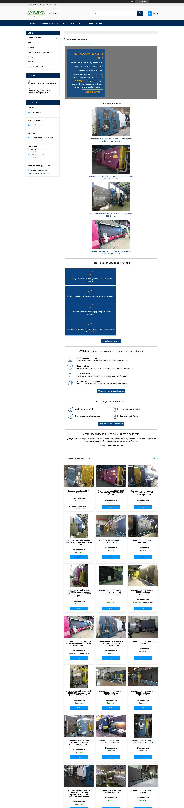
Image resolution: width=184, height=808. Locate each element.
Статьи (31, 47)
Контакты (75, 23)
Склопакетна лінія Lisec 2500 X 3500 (142, 683)
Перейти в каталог (91, 92)
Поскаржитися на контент (87, 805)
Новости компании (28, 790)
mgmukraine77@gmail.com (39, 173)
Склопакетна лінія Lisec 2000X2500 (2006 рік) (111, 683)
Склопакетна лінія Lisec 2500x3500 (111, 734)
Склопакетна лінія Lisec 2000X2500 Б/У (79, 734)
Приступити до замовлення (111, 316)
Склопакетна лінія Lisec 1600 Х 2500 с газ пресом (110, 633)
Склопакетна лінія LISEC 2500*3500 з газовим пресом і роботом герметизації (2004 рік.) (79, 484)
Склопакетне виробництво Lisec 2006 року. (111, 433)
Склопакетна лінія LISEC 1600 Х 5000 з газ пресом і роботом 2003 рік (111, 384)
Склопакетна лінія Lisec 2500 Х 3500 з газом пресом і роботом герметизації (110, 484)
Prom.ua (103, 803)
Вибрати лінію (111, 233)
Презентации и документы (38, 52)
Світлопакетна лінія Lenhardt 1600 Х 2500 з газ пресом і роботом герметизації (79, 585)
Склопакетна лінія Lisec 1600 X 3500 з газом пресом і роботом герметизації (142, 384)
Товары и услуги (47, 23)
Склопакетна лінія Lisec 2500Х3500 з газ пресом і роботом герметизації (79, 634)
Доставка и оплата (93, 23)
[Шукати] (140, 13)
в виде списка (157, 350)
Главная (31, 23)
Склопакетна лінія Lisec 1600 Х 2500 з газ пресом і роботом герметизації (79, 535)
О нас (64, 23)
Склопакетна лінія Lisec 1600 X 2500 (142, 534)
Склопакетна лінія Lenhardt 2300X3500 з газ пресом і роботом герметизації (111, 535)
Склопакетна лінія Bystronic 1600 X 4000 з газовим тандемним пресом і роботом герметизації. (79, 685)
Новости (31, 43)
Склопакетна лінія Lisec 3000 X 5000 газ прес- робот (142, 433)
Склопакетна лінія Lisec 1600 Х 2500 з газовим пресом (142, 633)
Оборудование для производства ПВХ (72, 787)
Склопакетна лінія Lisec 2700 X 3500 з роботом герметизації (110, 585)
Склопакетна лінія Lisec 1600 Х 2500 (142, 734)
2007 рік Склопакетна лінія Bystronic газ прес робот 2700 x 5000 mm (79, 434)
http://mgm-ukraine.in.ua (38, 170)
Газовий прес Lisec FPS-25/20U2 (78, 384)
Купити (110, 399)
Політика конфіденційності (106, 805)
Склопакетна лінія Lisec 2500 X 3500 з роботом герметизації (142, 484)
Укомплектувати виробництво (111, 283)
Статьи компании (28, 793)
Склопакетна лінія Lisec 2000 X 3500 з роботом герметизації (142, 585)
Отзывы (31, 62)
